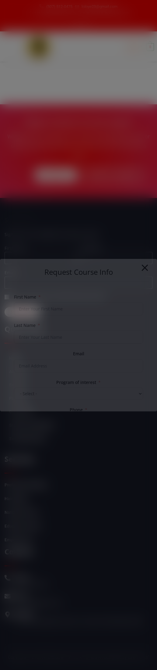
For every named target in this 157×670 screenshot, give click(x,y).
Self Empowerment (27, 438)
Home (15, 358)
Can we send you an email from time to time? (60, 297)
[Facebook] (74, 25)
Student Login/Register (31, 425)
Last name (90, 248)
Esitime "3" (138, 657)
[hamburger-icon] (133, 46)
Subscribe (22, 311)
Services (17, 384)
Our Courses (21, 411)
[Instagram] (85, 25)
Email (10, 272)
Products (17, 398)
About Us (17, 371)
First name (15, 248)
